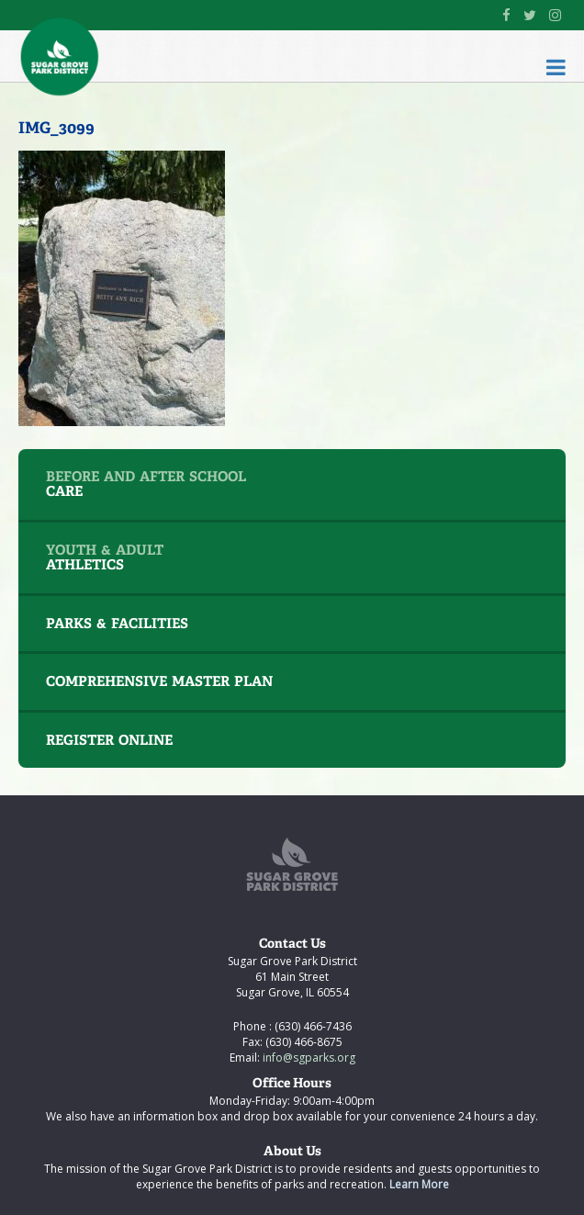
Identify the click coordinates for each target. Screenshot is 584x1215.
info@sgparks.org (307, 1057)
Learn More (419, 1184)
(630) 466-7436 (312, 1026)
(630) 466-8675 (303, 1042)
